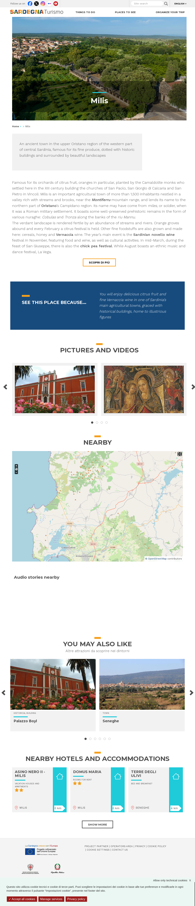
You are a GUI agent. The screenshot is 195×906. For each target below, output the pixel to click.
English (179, 3)
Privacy (140, 846)
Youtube (55, 2)
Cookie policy (156, 846)
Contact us (120, 849)
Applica (166, 3)
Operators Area (122, 846)
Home (15, 126)
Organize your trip (170, 12)
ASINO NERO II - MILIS (30, 774)
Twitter (36, 2)
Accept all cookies (22, 899)
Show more (97, 824)
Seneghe (111, 721)
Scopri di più (99, 262)
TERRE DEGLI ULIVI (143, 774)
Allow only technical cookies (174, 880)
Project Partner (96, 846)
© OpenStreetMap (156, 558)
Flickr (49, 2)
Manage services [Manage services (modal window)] (51, 899)
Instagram (43, 2)
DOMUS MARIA (87, 772)
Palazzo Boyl (25, 721)
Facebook (30, 2)
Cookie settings (98, 849)
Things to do (85, 12)
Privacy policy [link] (76, 899)
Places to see (125, 12)
